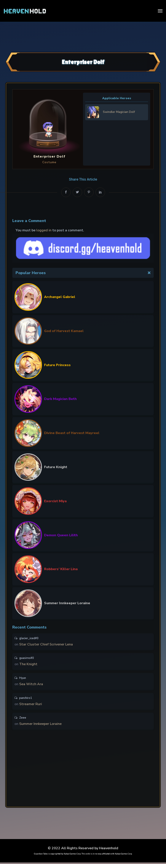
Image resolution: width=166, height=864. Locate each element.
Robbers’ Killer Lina (61, 569)
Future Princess (57, 365)
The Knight (28, 664)
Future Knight (55, 467)
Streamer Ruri (30, 705)
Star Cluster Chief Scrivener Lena (46, 644)
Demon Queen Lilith (61, 535)
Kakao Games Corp (72, 855)
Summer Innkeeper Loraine (67, 603)
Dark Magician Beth (60, 399)
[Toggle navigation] (160, 10)
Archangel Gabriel (59, 297)
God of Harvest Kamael (64, 331)
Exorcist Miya (55, 501)
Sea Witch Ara (31, 685)
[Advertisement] (83, 36)
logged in (43, 230)
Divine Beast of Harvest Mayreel (71, 433)
